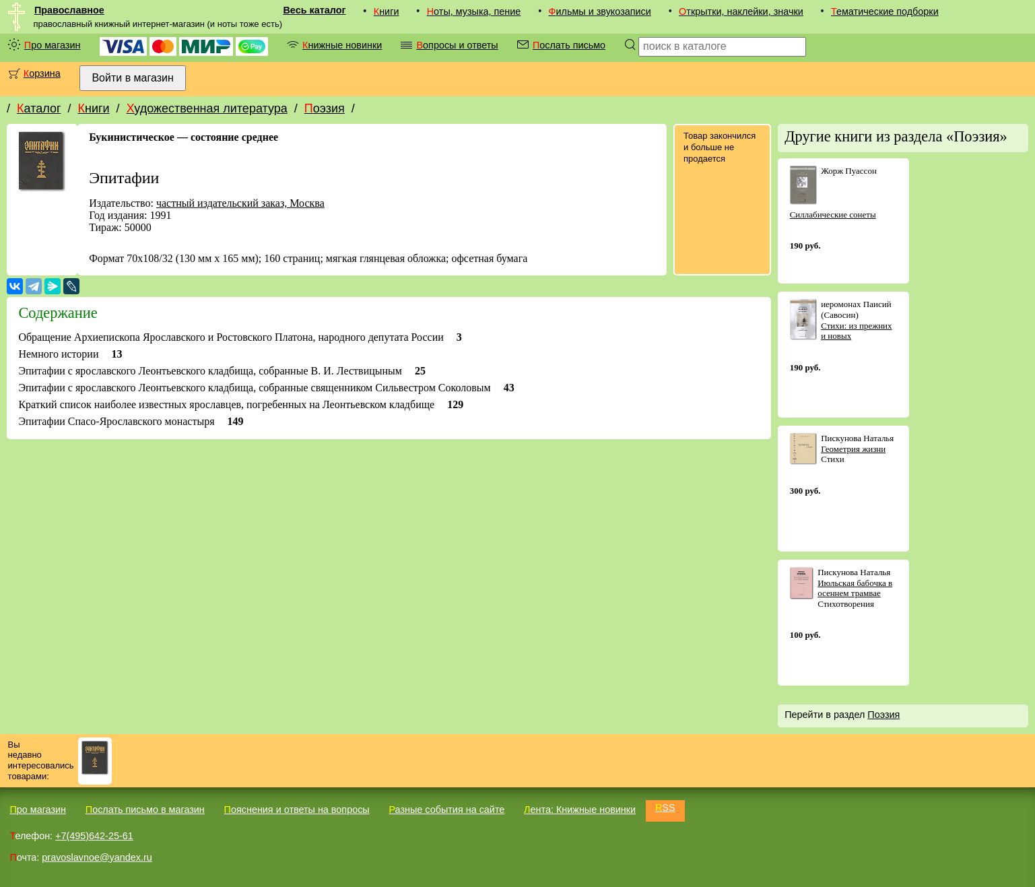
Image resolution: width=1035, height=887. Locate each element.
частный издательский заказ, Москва (240, 203)
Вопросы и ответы (457, 45)
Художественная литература (207, 108)
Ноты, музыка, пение (474, 11)
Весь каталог (314, 10)
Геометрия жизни (853, 449)
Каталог (39, 108)
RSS (665, 807)
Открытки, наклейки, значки (741, 11)
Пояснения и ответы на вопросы (297, 809)
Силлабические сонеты (833, 214)
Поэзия (324, 108)
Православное (69, 10)
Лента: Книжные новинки (580, 809)
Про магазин (52, 45)
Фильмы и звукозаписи (600, 11)
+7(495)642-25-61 (94, 835)
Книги (386, 11)
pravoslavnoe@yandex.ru (97, 857)
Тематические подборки (885, 11)
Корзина (42, 73)
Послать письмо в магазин (145, 809)
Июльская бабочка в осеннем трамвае (854, 588)
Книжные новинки (342, 45)
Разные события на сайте (446, 809)
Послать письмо (569, 45)
